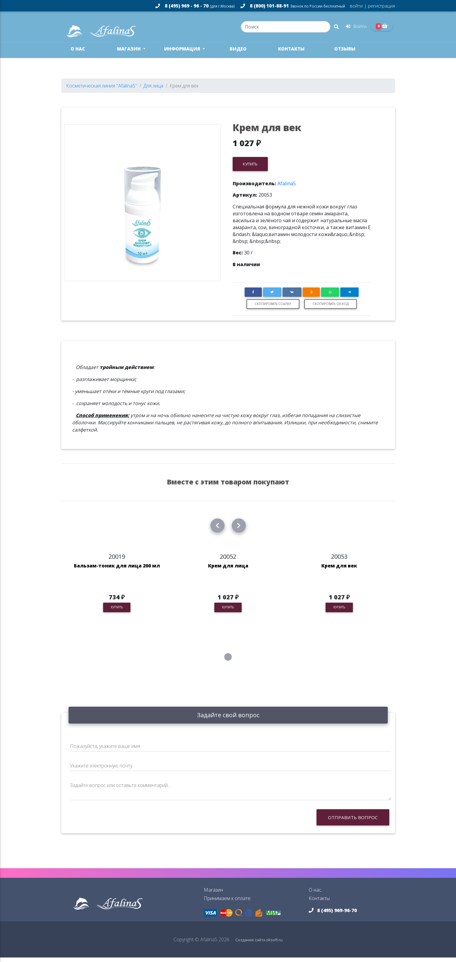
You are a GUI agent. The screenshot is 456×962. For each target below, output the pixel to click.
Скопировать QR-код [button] (331, 308)
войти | (358, 6)
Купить (250, 168)
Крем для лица (228, 570)
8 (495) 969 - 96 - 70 (194, 6)
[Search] (285, 29)
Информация (182, 53)
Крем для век (339, 570)
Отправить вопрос (353, 822)
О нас (78, 53)
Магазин (129, 53)
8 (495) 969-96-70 (333, 914)
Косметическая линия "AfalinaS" (101, 90)
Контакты (291, 53)
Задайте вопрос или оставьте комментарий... (120, 789)
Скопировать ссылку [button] (273, 308)
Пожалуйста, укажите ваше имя (105, 750)
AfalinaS (286, 187)
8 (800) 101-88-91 (292, 6)
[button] (253, 296)
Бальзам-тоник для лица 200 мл (117, 570)
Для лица (153, 90)
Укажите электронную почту (101, 770)
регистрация (381, 6)
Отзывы (344, 53)
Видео (238, 53)
